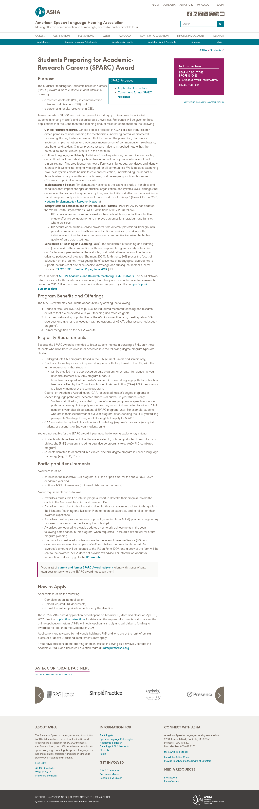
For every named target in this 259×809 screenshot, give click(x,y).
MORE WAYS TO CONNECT (176, 752)
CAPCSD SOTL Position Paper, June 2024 (81, 269)
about (155, 4)
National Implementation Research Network (72, 201)
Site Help (40, 797)
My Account (204, 4)
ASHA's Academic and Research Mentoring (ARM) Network (96, 276)
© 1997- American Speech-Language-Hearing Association (67, 801)
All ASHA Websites (45, 768)
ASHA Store (186, 4)
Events (107, 36)
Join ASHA (169, 4)
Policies (68, 674)
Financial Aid (189, 85)
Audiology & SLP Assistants (162, 42)
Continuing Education (154, 36)
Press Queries (171, 781)
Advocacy (125, 36)
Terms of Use (102, 797)
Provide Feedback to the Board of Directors (187, 760)
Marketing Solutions (46, 775)
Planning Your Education (198, 80)
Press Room (170, 777)
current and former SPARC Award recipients (85, 567)
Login (220, 4)
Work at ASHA (43, 772)
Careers (40, 36)
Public (219, 42)
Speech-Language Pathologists (81, 42)
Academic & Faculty (122, 42)
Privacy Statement (81, 797)
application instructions (70, 619)
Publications (86, 36)
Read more (40, 763)
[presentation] (58, 694)
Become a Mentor (109, 774)
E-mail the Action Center (177, 757)
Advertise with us (215, 102)
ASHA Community (109, 770)
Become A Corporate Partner (49, 674)
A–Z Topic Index (57, 797)
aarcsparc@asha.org (115, 648)
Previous (40, 695)
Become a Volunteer (111, 777)
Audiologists (43, 42)
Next (219, 695)
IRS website (93, 557)
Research (218, 36)
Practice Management (190, 36)
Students (195, 42)
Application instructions (133, 88)
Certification (61, 36)
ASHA (203, 50)
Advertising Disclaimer (195, 102)
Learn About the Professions (191, 74)
